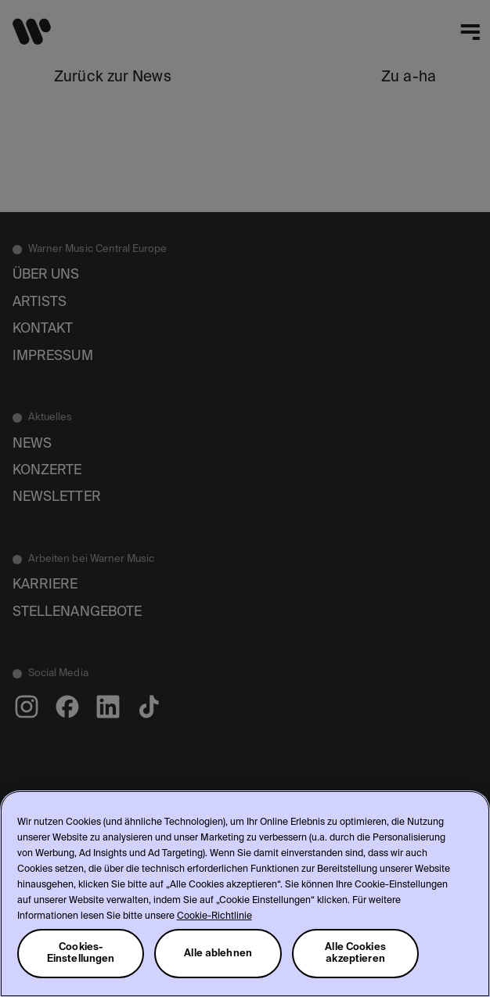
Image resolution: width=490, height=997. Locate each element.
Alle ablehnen (218, 953)
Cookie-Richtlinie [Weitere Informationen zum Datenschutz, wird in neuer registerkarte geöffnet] (214, 916)
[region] (245, 893)
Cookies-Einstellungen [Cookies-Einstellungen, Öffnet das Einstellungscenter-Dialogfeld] (81, 953)
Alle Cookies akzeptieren (355, 953)
